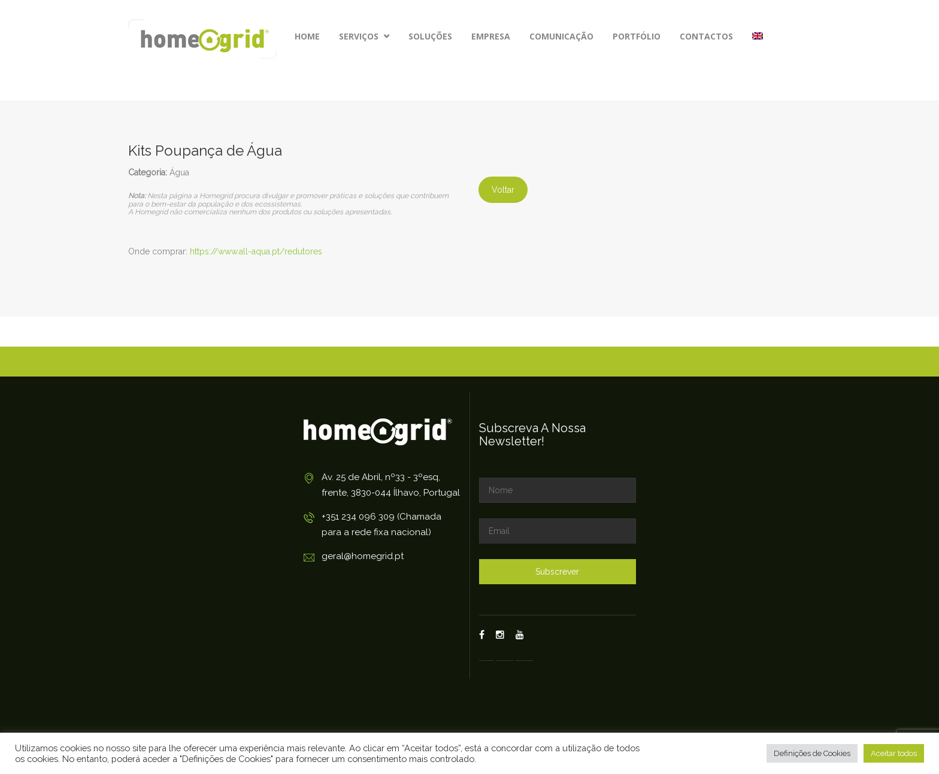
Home (307, 36)
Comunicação (561, 36)
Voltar (503, 190)
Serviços (364, 36)
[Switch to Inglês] (758, 36)
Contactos (706, 36)
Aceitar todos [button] (894, 753)
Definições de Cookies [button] (812, 753)
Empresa (490, 36)
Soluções (430, 36)
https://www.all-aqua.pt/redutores (256, 251)
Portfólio (637, 36)
